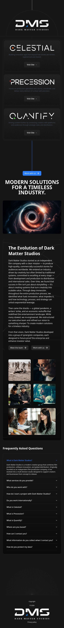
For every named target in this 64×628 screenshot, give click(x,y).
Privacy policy (32, 622)
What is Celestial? (32, 507)
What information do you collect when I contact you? (32, 540)
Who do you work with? (32, 487)
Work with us (32, 173)
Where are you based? (32, 527)
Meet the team (18, 347)
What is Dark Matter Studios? (32, 460)
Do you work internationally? (32, 500)
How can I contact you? (32, 533)
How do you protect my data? (32, 547)
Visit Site (32, 64)
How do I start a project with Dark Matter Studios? (32, 494)
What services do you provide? (32, 480)
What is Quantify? (32, 520)
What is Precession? (32, 513)
